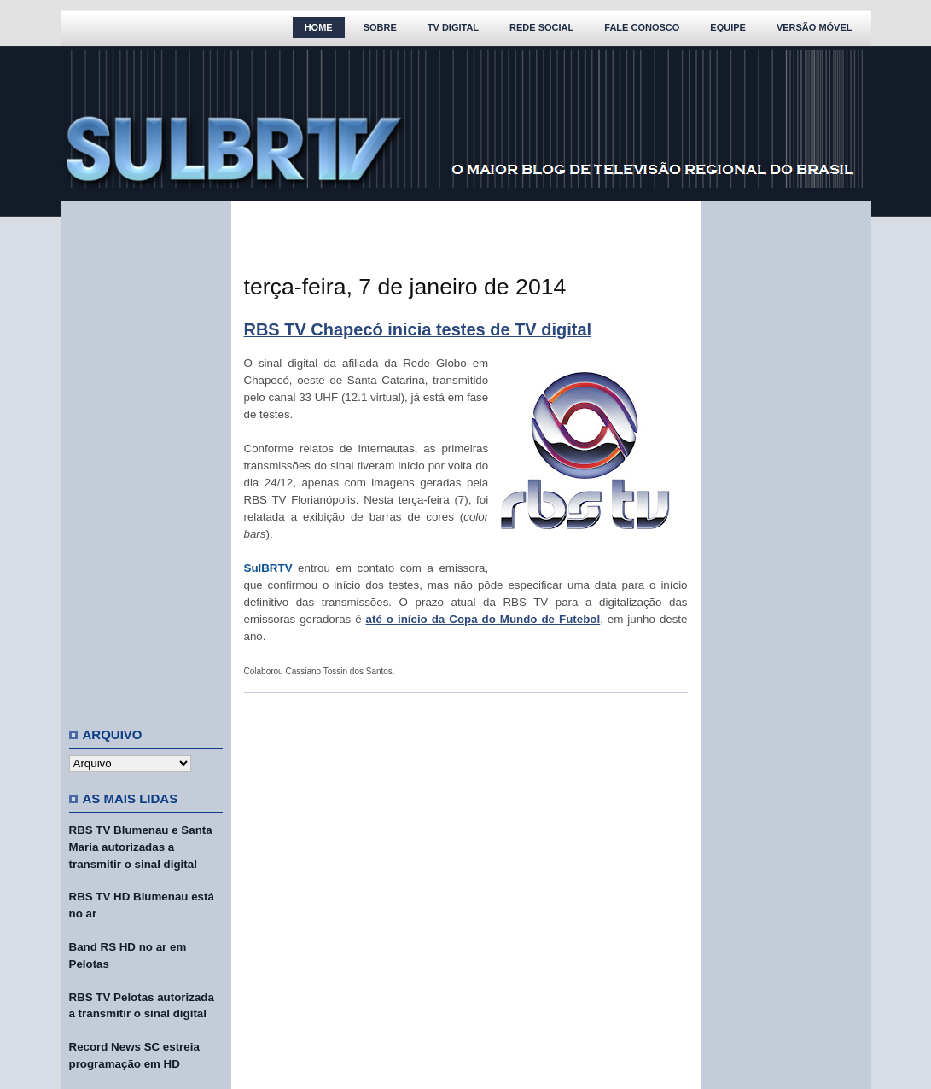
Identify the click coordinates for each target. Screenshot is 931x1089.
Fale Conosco (641, 27)
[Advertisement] (146, 457)
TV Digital (453, 27)
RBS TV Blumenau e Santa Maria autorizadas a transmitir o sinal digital (140, 847)
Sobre (380, 27)
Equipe (728, 27)
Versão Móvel (814, 27)
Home (319, 27)
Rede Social (541, 27)
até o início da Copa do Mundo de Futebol (483, 619)
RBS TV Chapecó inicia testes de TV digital (418, 329)
